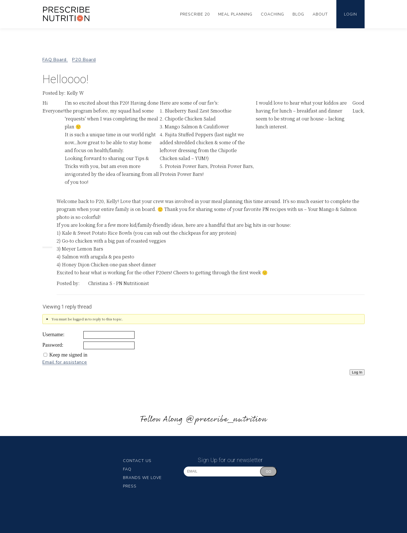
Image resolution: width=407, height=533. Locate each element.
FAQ (127, 469)
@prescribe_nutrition (226, 419)
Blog (298, 14)
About (320, 14)
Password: (52, 345)
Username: (53, 334)
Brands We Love (142, 477)
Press (130, 486)
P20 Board (84, 60)
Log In (357, 372)
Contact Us (137, 460)
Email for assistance (64, 362)
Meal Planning (235, 14)
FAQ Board (55, 60)
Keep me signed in (68, 355)
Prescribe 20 (195, 14)
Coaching (272, 14)
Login (350, 14)
